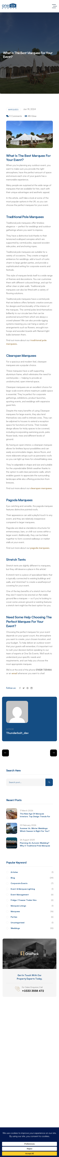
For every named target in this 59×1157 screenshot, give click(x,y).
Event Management (32, 894)
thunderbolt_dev (17, 733)
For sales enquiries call (32, 987)
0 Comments (15, 116)
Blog (32, 877)
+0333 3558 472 (33, 990)
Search (49, 782)
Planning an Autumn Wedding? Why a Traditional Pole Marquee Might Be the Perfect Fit (35, 846)
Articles (32, 872)
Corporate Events (32, 883)
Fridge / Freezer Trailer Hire (32, 900)
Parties (32, 917)
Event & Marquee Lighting (32, 889)
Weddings (32, 928)
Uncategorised (32, 922)
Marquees (13, 109)
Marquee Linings (32, 905)
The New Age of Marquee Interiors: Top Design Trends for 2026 (35, 816)
